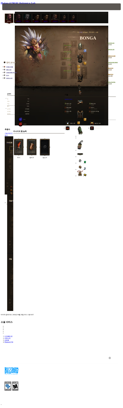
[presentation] (8, 6)
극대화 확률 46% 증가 (10, 72)
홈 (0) (6, 75)
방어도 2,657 (8, 78)
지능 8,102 (8, 67)
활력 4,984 (7, 70)
